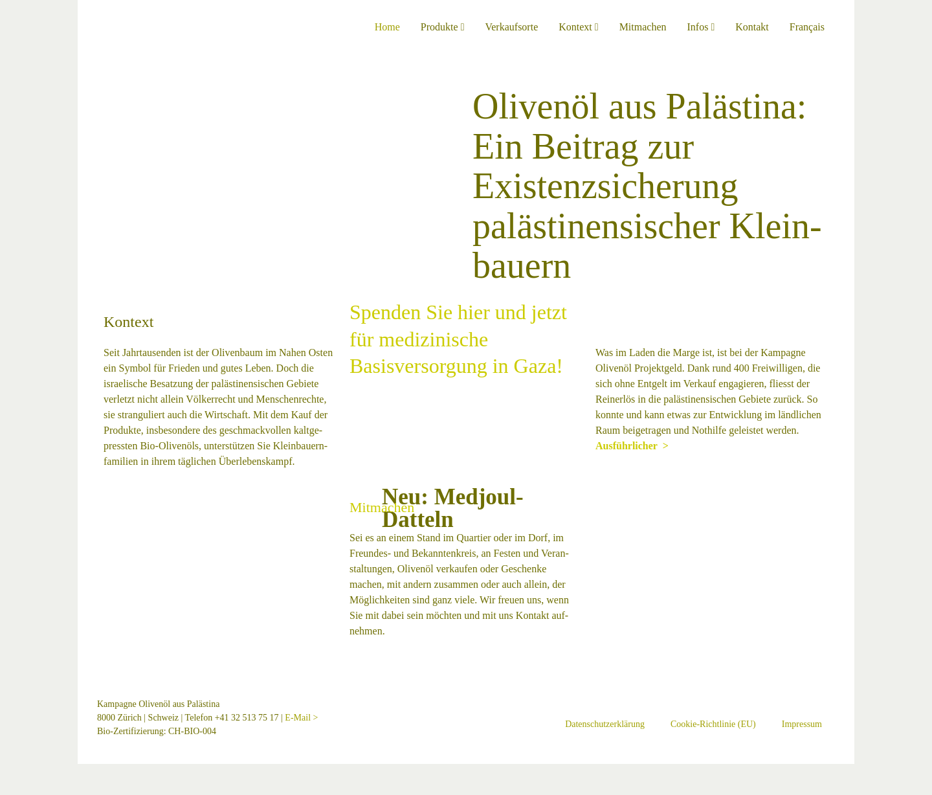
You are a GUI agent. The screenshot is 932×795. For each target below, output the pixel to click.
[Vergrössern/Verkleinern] (4, 775)
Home (387, 26)
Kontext (578, 26)
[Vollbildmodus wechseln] (14, 775)
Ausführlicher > (140, 476)
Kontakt (752, 26)
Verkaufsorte (511, 26)
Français (807, 26)
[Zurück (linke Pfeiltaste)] (4, 790)
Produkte (443, 26)
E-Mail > (301, 717)
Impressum (802, 724)
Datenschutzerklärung (605, 724)
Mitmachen (643, 26)
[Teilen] (24, 775)
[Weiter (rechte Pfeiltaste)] (14, 790)
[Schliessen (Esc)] (35, 775)
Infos (701, 26)
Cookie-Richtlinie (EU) (713, 724)
